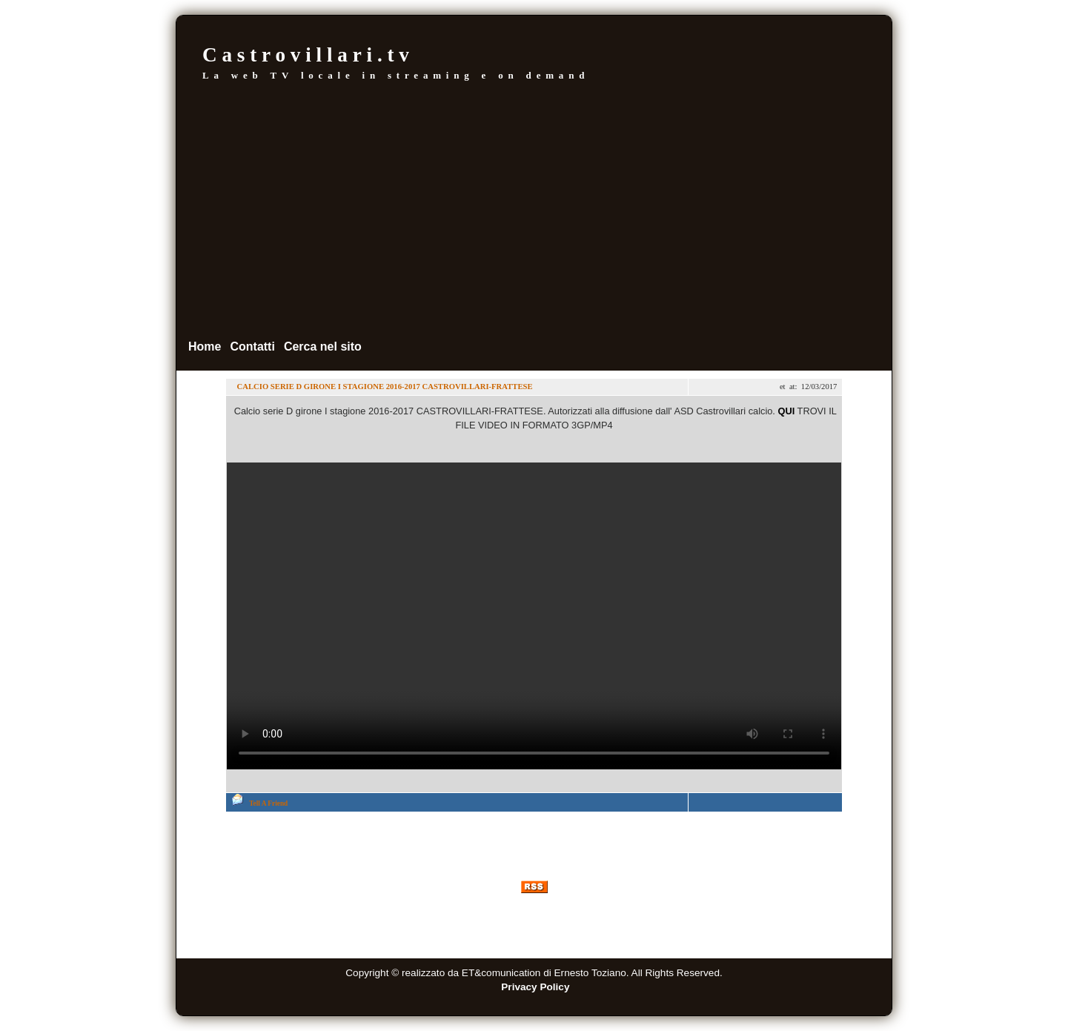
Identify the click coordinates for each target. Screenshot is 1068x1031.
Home (204, 346)
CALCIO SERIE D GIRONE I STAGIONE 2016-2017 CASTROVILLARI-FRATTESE (384, 386)
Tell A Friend (268, 803)
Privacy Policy (535, 986)
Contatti (252, 346)
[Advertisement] (534, 210)
